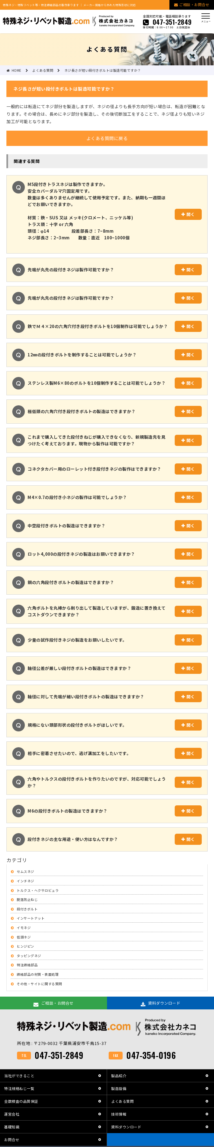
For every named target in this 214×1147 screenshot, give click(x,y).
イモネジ (24, 927)
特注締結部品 (27, 964)
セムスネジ (25, 871)
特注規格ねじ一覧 (19, 1088)
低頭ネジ (24, 937)
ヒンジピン (25, 946)
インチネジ (25, 880)
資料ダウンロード (126, 1126)
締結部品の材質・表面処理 (38, 974)
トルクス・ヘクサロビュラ (38, 890)
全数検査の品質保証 (21, 1101)
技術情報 (118, 1114)
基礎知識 (11, 1126)
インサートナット (31, 918)
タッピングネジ (29, 955)
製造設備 (118, 1088)
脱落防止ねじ (27, 899)
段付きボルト (27, 909)
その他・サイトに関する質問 (39, 983)
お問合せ (11, 1139)
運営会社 (11, 1114)
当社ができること (19, 1075)
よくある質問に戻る (107, 138)
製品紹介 (118, 1075)
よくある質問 (122, 1101)
